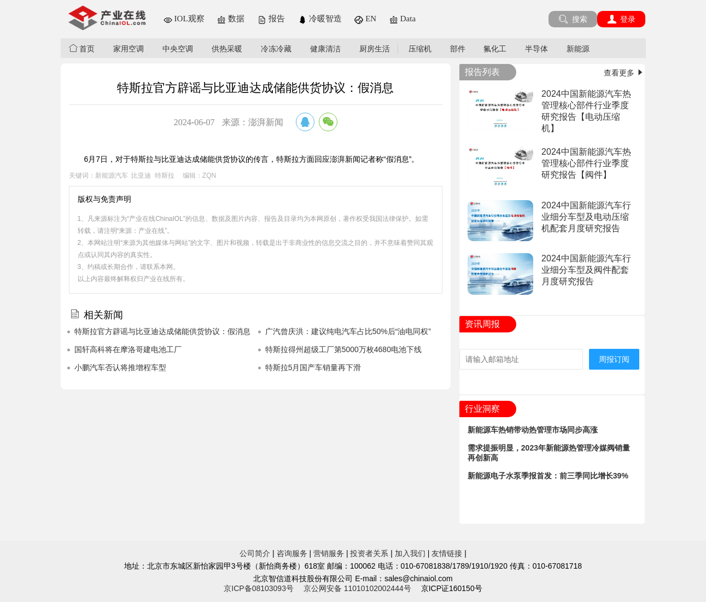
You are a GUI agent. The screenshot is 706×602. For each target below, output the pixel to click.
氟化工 (494, 48)
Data (402, 18)
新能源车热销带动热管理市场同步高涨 (533, 429)
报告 (271, 18)
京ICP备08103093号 (259, 588)
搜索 (572, 19)
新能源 (578, 48)
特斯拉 (164, 175)
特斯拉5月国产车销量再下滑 (313, 367)
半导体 (536, 48)
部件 (457, 48)
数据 (230, 18)
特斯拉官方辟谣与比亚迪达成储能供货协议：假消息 (162, 331)
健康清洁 (325, 48)
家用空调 (128, 48)
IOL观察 (184, 18)
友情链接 (446, 553)
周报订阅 (614, 359)
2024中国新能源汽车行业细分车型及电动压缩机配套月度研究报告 (586, 217)
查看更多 (624, 72)
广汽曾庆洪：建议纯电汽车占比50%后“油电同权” (348, 331)
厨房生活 (374, 48)
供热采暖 (227, 48)
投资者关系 (369, 553)
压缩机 (420, 48)
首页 (82, 48)
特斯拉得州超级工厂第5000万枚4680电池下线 (343, 349)
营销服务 (328, 553)
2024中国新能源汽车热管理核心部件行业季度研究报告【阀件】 (586, 163)
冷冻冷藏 (276, 48)
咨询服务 (292, 553)
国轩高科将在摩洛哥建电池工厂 (128, 349)
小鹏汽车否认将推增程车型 (120, 367)
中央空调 (177, 48)
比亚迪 (141, 175)
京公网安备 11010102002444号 (357, 588)
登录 (621, 19)
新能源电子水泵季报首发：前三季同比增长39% (548, 475)
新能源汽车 (111, 175)
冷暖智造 (320, 18)
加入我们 (410, 553)
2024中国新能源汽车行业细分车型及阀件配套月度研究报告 (586, 270)
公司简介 (255, 553)
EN (365, 18)
